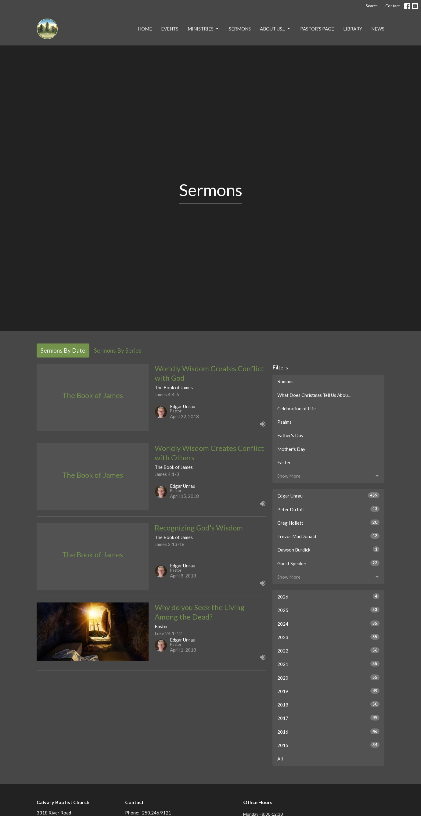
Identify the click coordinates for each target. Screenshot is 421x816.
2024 (328, 623)
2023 (328, 637)
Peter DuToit (328, 509)
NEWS (377, 28)
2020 (328, 677)
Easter (284, 462)
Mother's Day (291, 449)
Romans (285, 381)
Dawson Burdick (328, 549)
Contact (392, 5)
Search (372, 5)
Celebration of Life (296, 408)
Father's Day (290, 435)
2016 (328, 731)
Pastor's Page (317, 28)
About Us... (275, 29)
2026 (328, 596)
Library (352, 28)
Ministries (204, 29)
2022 (328, 650)
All (280, 758)
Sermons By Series (118, 350)
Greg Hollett (328, 522)
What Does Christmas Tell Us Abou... (314, 395)
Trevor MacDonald (328, 536)
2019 (328, 691)
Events (169, 28)
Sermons (240, 28)
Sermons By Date (63, 350)
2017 (328, 718)
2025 (328, 610)
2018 (328, 704)
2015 (328, 745)
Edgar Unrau (328, 495)
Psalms (284, 422)
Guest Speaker (328, 563)
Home (145, 28)
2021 (328, 664)
